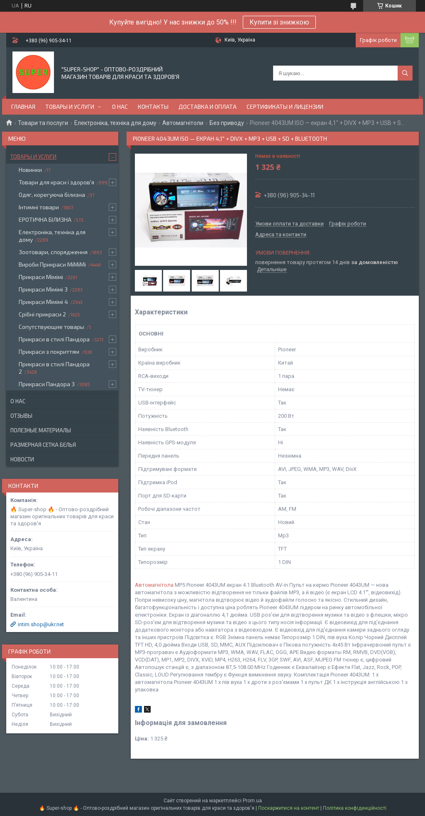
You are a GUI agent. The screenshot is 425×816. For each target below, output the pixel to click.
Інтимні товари (39, 207)
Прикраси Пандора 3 (47, 383)
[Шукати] (405, 73)
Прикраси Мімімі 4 (43, 301)
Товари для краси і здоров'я (56, 182)
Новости (22, 459)
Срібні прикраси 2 (42, 314)
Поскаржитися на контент (288, 808)
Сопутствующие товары (51, 326)
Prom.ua (252, 801)
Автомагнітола (154, 585)
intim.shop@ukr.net (41, 624)
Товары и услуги (69, 106)
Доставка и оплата (207, 106)
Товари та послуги (43, 123)
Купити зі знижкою (279, 22)
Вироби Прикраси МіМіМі (52, 264)
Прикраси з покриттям (49, 351)
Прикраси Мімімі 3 (43, 289)
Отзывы (21, 415)
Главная (23, 106)
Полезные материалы (40, 430)
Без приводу (227, 123)
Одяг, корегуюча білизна (52, 194)
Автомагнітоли (182, 123)
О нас (120, 106)
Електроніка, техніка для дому (115, 123)
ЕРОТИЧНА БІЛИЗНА (45, 219)
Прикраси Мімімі (41, 276)
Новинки (30, 169)
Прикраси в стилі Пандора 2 (54, 367)
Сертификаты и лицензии (285, 106)
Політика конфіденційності (354, 808)
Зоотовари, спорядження (53, 251)
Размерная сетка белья (43, 444)
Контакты (153, 106)
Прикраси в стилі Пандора (54, 339)
